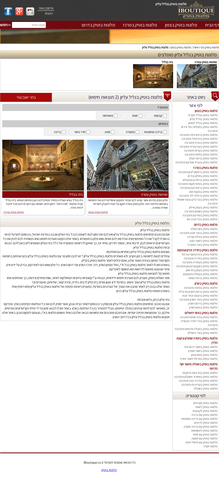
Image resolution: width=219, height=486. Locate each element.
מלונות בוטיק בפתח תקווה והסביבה (198, 184)
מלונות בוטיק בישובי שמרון (203, 351)
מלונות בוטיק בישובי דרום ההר (201, 347)
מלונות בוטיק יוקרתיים (205, 403)
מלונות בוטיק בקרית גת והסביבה (199, 384)
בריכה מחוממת (156, 132)
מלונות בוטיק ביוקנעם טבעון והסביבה (197, 266)
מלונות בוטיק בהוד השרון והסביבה (199, 299)
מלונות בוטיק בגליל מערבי (203, 115)
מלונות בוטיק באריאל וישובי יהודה (199, 359)
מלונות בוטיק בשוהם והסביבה (201, 211)
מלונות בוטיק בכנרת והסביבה (201, 142)
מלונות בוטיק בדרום (98, 25)
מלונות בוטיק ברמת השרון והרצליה (198, 292)
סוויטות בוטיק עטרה (206, 62)
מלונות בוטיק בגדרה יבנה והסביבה (198, 381)
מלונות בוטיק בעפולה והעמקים (200, 274)
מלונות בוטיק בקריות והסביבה (201, 150)
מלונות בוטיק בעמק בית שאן (202, 270)
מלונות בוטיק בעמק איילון (203, 207)
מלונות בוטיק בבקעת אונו (203, 192)
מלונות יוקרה (210, 446)
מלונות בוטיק (212, 47)
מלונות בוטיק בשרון (206, 283)
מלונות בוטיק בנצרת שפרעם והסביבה (196, 162)
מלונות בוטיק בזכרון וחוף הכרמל (200, 254)
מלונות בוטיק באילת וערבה (202, 237)
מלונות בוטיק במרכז (140, 25)
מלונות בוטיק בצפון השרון (203, 307)
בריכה (60, 132)
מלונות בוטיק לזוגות (206, 407)
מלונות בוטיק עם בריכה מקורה (201, 426)
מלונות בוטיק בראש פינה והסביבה (199, 135)
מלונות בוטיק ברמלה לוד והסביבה (198, 195)
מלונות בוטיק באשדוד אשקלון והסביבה (196, 377)
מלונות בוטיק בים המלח (204, 229)
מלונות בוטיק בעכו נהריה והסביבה (199, 146)
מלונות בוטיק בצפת (98, 212)
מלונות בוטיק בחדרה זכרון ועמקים (197, 250)
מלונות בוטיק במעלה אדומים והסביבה (196, 329)
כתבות (49, 13)
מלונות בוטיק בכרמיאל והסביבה (200, 139)
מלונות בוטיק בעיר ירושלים (203, 333)
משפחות (110, 115)
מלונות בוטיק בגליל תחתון (203, 123)
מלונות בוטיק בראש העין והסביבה (199, 188)
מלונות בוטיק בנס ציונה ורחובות (200, 373)
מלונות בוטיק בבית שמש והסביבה (199, 317)
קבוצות (161, 115)
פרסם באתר (46, 8)
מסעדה (133, 132)
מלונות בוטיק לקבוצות (205, 411)
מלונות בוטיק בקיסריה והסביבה (200, 262)
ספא (110, 132)
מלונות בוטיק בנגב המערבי (202, 245)
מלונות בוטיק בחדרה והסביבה (201, 258)
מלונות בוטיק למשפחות (204, 430)
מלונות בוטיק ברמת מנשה (203, 278)
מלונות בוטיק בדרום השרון (203, 303)
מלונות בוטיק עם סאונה (205, 438)
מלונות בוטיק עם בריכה (205, 415)
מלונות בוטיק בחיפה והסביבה (201, 154)
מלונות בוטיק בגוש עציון (204, 355)
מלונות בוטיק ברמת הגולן (203, 158)
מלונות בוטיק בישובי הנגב (203, 241)
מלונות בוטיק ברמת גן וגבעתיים (200, 180)
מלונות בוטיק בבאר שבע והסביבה (199, 233)
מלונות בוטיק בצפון (181, 25)
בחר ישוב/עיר (26, 97)
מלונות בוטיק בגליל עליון (155, 47)
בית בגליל (167, 62)
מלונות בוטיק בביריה (14, 212)
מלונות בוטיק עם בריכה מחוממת (199, 419)
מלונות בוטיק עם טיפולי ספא (202, 442)
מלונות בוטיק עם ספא (205, 434)
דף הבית (212, 25)
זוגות (137, 115)
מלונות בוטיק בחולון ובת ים (203, 176)
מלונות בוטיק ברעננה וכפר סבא (200, 295)
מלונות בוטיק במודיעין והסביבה (200, 215)
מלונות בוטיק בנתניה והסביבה (201, 288)
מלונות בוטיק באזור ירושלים (201, 313)
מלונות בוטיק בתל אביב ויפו (202, 219)
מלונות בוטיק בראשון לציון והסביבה (198, 172)
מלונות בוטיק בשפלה (206, 388)
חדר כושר (82, 132)
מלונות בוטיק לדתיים (206, 423)
